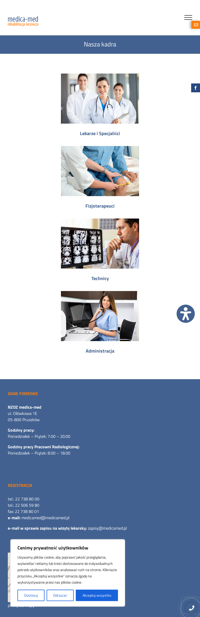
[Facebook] (195, 87)
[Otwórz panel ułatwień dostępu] (186, 314)
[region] (67, 573)
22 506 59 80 (27, 505)
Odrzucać (60, 595)
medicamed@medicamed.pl (45, 518)
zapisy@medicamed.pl (107, 528)
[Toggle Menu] (188, 17)
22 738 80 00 (27, 499)
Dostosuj (31, 595)
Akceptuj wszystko (97, 595)
